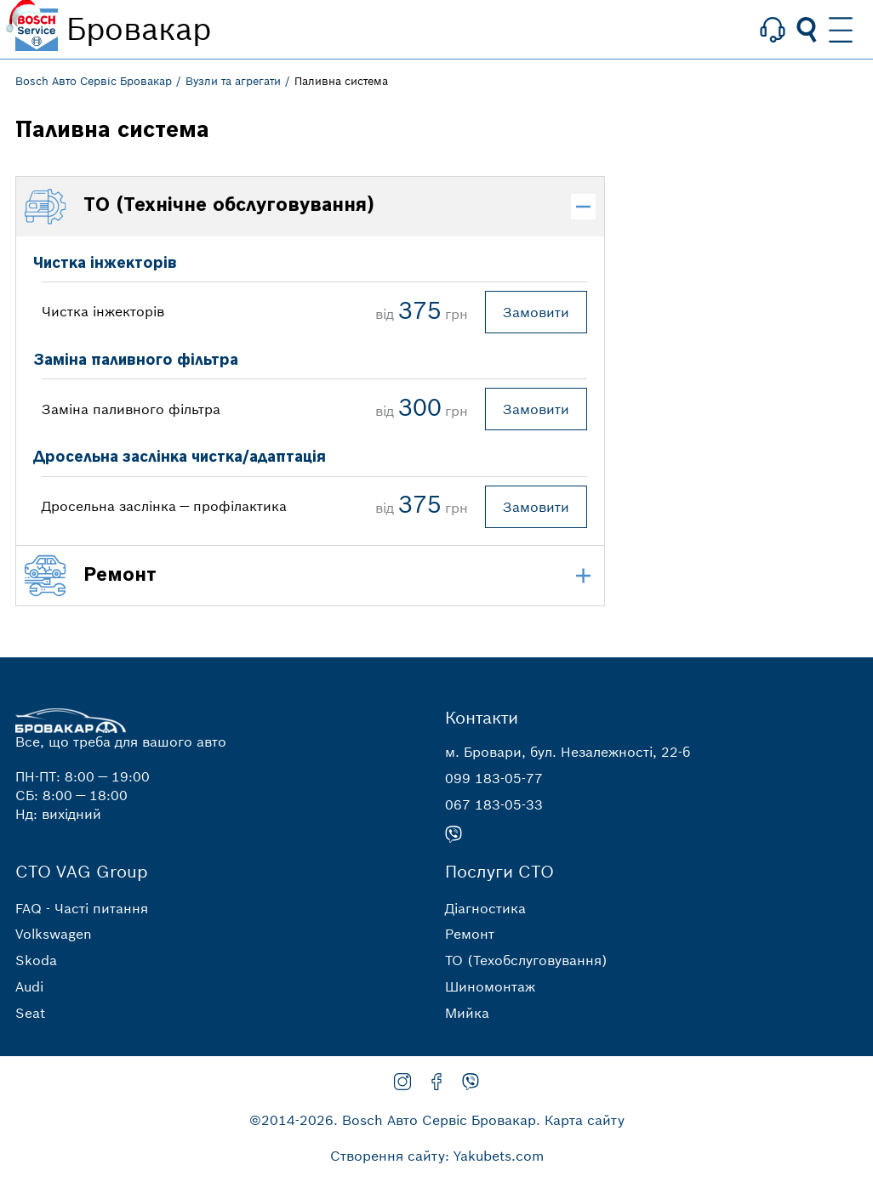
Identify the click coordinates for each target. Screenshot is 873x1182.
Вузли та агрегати (233, 81)
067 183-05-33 (494, 804)
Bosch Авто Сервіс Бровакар (93, 81)
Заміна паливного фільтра (135, 360)
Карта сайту (585, 1119)
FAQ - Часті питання (81, 908)
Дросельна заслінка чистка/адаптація (179, 457)
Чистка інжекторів (105, 263)
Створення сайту (387, 1155)
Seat (30, 1012)
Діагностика (485, 908)
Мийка (467, 1012)
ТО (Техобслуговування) (526, 960)
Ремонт (469, 933)
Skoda (36, 960)
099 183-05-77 (494, 778)
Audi (29, 986)
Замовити (536, 312)
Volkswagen (53, 933)
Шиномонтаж (490, 986)
